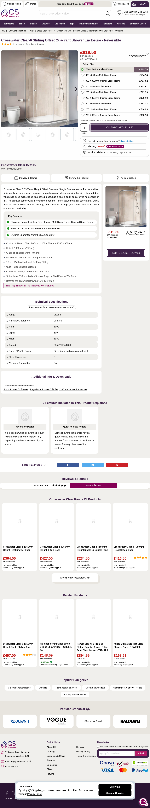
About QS (51, 747)
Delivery (80, 747)
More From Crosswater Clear (75, 577)
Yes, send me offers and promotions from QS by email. (124, 746)
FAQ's (49, 769)
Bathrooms (9, 24)
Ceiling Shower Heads (75, 694)
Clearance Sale (12, 4)
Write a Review (93, 485)
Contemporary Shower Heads (127, 687)
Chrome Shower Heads (19, 687)
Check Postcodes (115, 146)
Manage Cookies (115, 793)
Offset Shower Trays (95, 687)
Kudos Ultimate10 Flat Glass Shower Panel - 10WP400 (128, 646)
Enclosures (59, 24)
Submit (141, 753)
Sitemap (51, 760)
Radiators (107, 24)
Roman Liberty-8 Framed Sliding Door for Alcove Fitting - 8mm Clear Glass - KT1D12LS (93, 647)
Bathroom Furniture (88, 24)
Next (74, 88)
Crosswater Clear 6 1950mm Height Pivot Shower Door (18, 548)
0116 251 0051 (10, 766)
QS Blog (50, 751)
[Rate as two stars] (55, 486)
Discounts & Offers (56, 756)
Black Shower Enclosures (16, 389)
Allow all (115, 787)
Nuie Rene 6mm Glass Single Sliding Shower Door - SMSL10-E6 (56, 647)
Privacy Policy (83, 751)
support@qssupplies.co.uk (16, 761)
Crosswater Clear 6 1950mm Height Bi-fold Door (55, 548)
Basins (33, 24)
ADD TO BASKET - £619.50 (119, 127)
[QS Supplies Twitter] (14, 793)
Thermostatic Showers (66, 687)
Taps (72, 24)
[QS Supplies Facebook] (7, 793)
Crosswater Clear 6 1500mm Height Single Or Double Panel (93, 548)
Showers (46, 24)
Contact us (52, 765)
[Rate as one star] (53, 486)
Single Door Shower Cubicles (44, 389)
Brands (30, 4)
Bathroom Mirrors (138, 24)
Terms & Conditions (86, 756)
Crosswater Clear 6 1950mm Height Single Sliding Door (18, 646)
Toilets (22, 24)
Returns (50, 774)
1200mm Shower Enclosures (73, 389)
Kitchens (121, 24)
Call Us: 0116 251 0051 (136, 11)
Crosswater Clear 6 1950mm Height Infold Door (129, 548)
